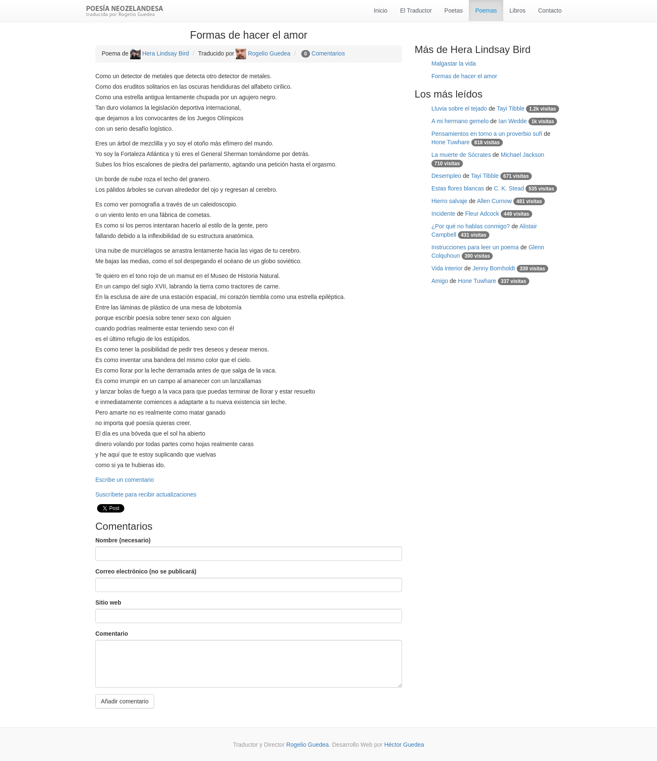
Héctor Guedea (404, 744)
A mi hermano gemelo (460, 121)
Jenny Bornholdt (494, 268)
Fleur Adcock (482, 213)
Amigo (439, 280)
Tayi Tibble (510, 108)
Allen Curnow (494, 201)
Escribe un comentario (124, 479)
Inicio (381, 10)
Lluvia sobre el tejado (459, 108)
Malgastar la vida (453, 63)
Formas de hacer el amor (464, 76)
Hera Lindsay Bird (159, 53)
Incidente (443, 213)
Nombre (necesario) (122, 540)
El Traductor (415, 10)
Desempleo (446, 175)
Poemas (486, 10)
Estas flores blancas (457, 188)
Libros (518, 10)
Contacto (550, 10)
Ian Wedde (513, 121)
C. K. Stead (509, 188)
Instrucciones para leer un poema (475, 247)
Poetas (453, 10)
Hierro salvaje (449, 201)
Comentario (111, 633)
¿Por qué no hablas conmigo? (470, 226)
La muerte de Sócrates (461, 154)
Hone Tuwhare (450, 142)
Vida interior (447, 268)
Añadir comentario (125, 701)
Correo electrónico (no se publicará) (145, 571)
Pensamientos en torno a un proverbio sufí (486, 133)
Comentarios (328, 53)
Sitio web (108, 602)
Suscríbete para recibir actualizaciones (145, 494)
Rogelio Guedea (263, 53)
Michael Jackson (522, 154)
